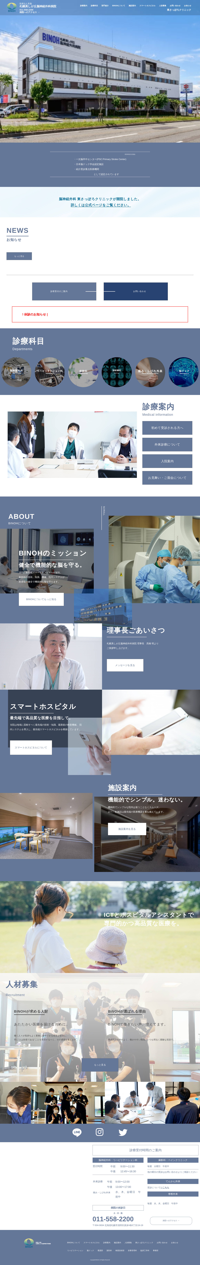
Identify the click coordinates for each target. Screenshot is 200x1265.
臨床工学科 (144, 1250)
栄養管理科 (132, 1250)
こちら (166, 1187)
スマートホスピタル (92, 1243)
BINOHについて (73, 1243)
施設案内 (117, 1243)
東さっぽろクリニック (179, 10)
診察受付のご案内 (58, 291)
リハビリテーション (75, 1250)
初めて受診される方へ (167, 427)
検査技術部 (119, 1250)
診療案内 (106, 1243)
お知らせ (174, 1243)
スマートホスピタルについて (31, 747)
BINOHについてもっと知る (41, 599)
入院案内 (167, 461)
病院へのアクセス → (30, 12)
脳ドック (90, 1250)
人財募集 (128, 1243)
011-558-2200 (26, 10)
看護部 (100, 1250)
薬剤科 (109, 1250)
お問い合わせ (139, 291)
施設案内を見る (127, 829)
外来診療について (167, 444)
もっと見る (19, 256)
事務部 (155, 1250)
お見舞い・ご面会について (167, 477)
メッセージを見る (125, 665)
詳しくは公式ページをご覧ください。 (101, 205)
